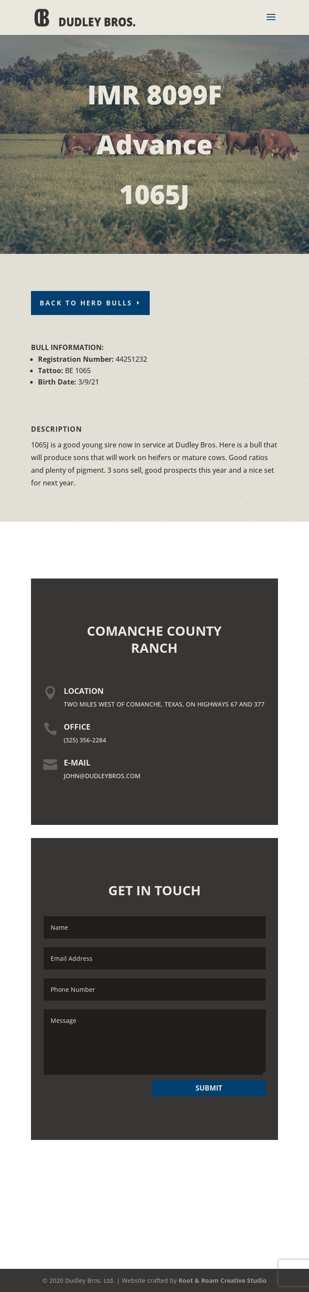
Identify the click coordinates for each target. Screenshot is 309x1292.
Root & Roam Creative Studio (223, 1280)
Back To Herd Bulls (86, 302)
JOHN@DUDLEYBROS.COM (102, 776)
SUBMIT (209, 1088)
